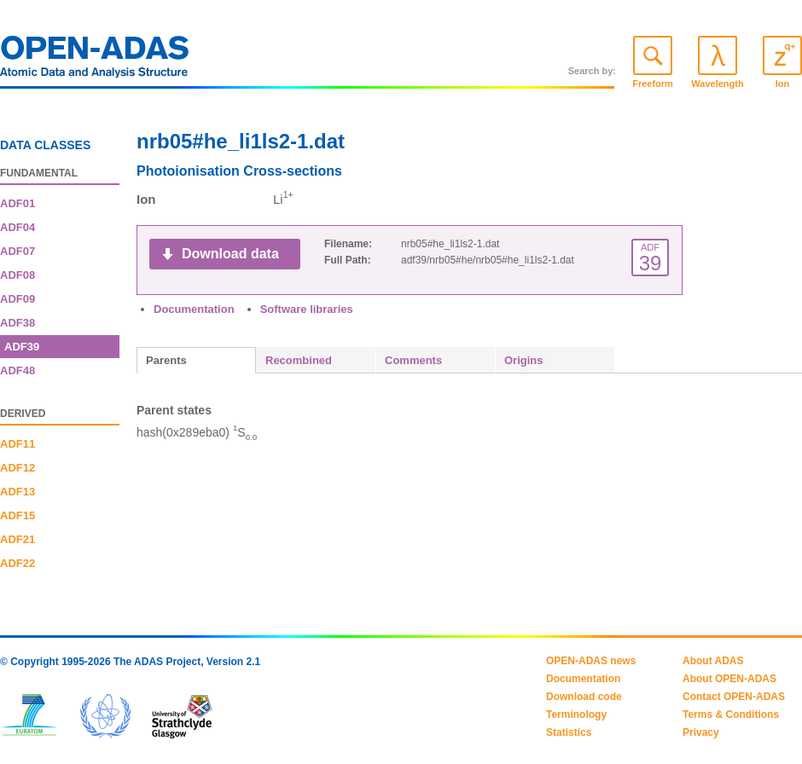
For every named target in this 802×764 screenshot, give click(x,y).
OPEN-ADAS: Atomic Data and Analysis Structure (94, 61)
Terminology (576, 715)
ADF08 (17, 275)
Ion (783, 83)
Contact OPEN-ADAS (734, 697)
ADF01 (17, 203)
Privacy (701, 732)
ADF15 (17, 515)
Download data (230, 253)
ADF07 (17, 251)
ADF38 (17, 322)
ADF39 (21, 346)
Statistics (568, 732)
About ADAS (713, 661)
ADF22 (17, 563)
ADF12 (17, 467)
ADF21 (17, 539)
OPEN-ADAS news (591, 661)
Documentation (194, 309)
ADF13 (17, 491)
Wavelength (717, 83)
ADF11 (17, 443)
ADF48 (17, 370)
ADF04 (17, 227)
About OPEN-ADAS (729, 679)
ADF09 (17, 298)
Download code (584, 697)
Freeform (652, 83)
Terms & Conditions (731, 715)
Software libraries (306, 309)
